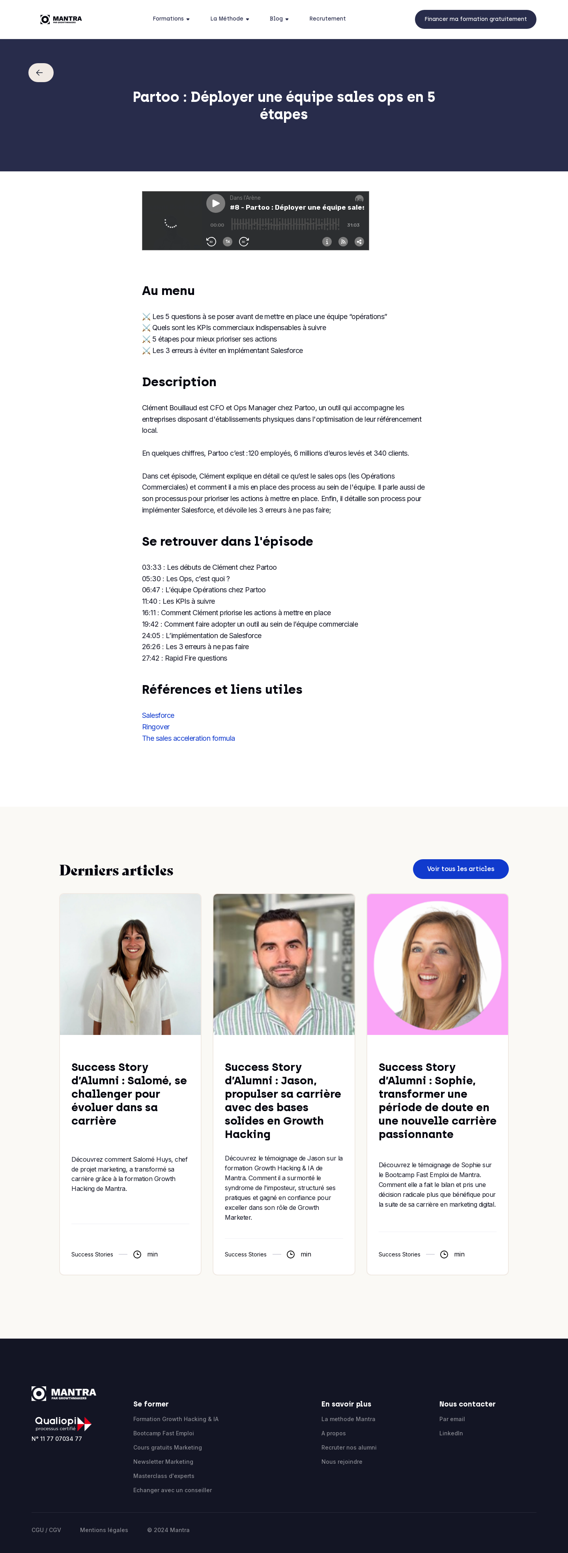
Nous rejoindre (341, 1461)
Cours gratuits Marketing (167, 1447)
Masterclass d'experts (163, 1475)
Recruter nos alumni (349, 1447)
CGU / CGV (46, 1530)
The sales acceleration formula (188, 738)
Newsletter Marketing (163, 1461)
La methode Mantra (348, 1419)
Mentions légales (104, 1530)
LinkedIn (451, 1433)
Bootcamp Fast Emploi (163, 1433)
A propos (333, 1433)
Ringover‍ (156, 727)
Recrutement (327, 18)
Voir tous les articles (461, 869)
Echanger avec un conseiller (172, 1490)
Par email (452, 1419)
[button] (173, 19)
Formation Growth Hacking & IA (176, 1419)
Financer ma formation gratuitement (475, 19)
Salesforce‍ (158, 715)
